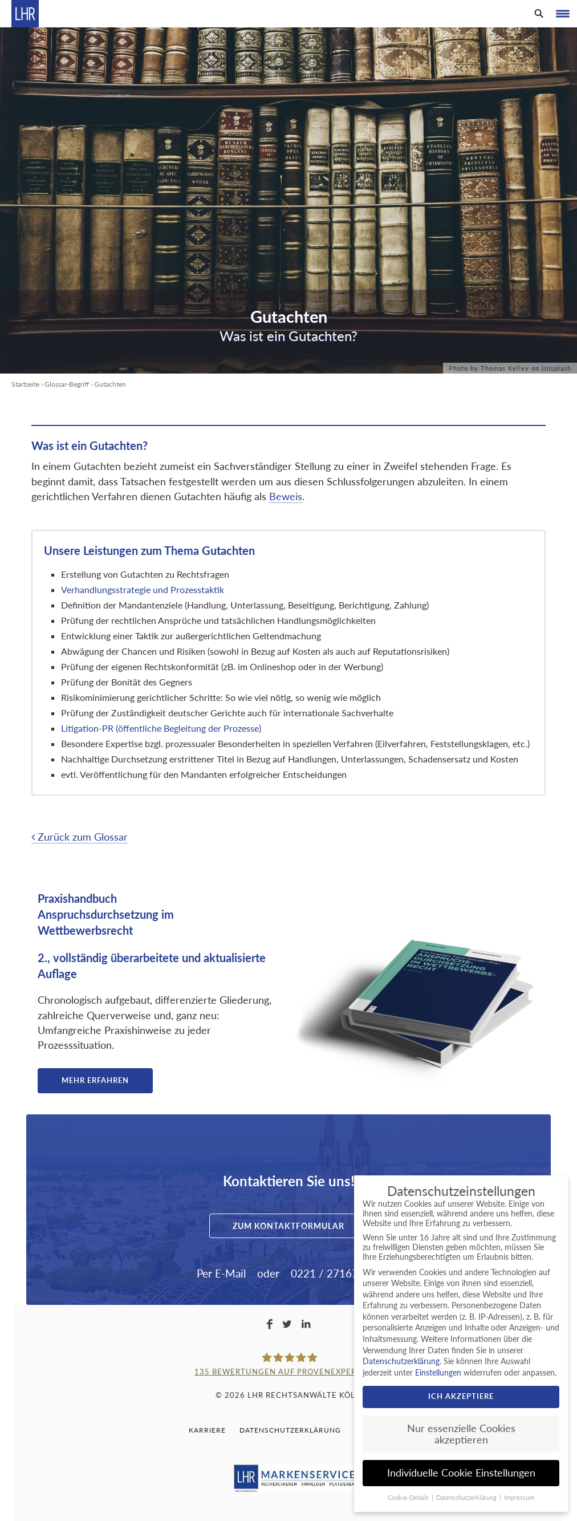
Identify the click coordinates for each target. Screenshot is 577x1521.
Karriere (207, 1430)
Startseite (25, 384)
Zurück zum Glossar (79, 837)
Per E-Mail (221, 1273)
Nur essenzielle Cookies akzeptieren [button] (461, 1434)
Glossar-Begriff (66, 384)
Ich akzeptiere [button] (461, 1396)
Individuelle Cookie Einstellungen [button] (461, 1473)
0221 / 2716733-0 (336, 1273)
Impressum (519, 1497)
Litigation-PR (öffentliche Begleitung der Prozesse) (161, 728)
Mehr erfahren (95, 1080)
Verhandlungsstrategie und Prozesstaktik (143, 589)
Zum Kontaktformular (288, 1226)
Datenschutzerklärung (290, 1430)
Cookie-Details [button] (409, 1497)
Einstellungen (438, 1372)
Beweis (285, 496)
